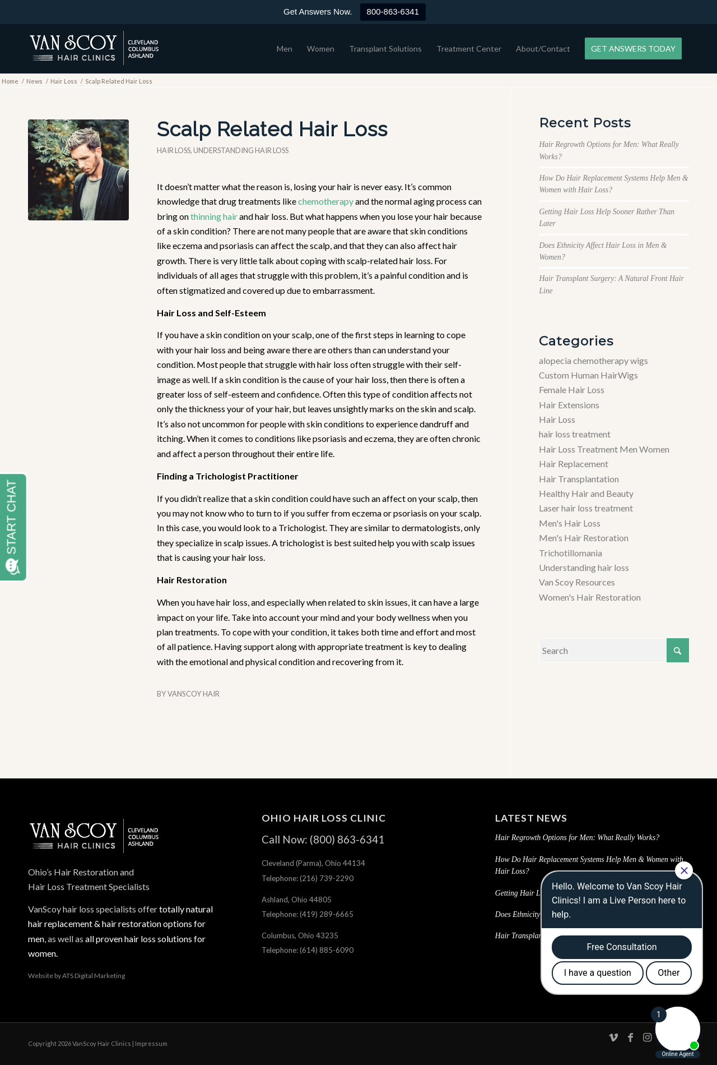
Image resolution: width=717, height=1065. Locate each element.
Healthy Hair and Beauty (586, 493)
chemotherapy (325, 201)
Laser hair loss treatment (586, 507)
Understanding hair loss (240, 150)
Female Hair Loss (571, 389)
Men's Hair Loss (569, 523)
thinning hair (214, 216)
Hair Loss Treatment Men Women (604, 449)
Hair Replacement (573, 463)
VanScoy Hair (193, 693)
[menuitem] (284, 48)
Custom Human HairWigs (588, 375)
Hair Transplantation (579, 478)
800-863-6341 (393, 11)
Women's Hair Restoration (590, 597)
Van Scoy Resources (577, 582)
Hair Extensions (569, 404)
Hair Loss (173, 150)
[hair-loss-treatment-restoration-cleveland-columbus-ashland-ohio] (94, 48)
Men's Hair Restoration (583, 537)
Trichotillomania (570, 552)
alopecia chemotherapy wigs (593, 360)
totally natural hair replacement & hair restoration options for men (120, 923)
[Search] (614, 650)
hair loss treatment (575, 433)
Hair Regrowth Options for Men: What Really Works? (577, 837)
